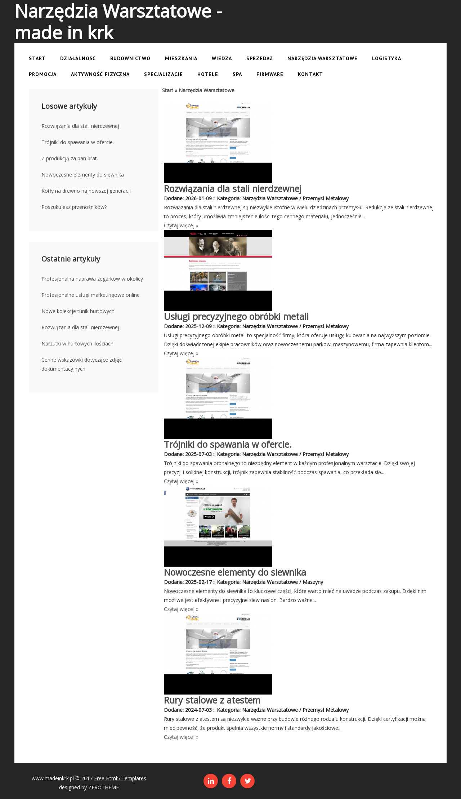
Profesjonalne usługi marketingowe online (90, 294)
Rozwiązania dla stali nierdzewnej (80, 125)
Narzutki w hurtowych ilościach (77, 343)
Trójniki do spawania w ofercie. (77, 142)
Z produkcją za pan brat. (69, 158)
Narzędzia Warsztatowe (206, 90)
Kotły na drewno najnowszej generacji (86, 190)
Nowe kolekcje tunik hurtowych (78, 311)
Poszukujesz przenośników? (74, 207)
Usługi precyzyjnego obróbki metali (236, 316)
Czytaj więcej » (181, 225)
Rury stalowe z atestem (212, 700)
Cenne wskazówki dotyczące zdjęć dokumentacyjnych (81, 364)
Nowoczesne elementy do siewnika (82, 174)
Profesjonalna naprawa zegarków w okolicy (92, 278)
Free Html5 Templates (120, 778)
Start (167, 90)
